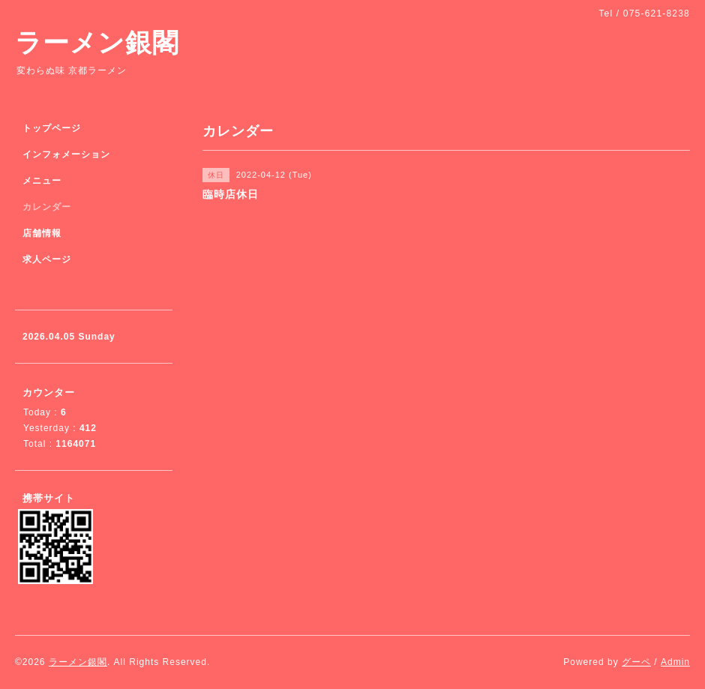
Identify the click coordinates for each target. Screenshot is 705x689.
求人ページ (46, 259)
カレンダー (46, 207)
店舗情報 (42, 233)
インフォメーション (66, 154)
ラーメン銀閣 (97, 42)
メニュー (42, 180)
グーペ (636, 662)
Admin (675, 662)
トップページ (51, 128)
